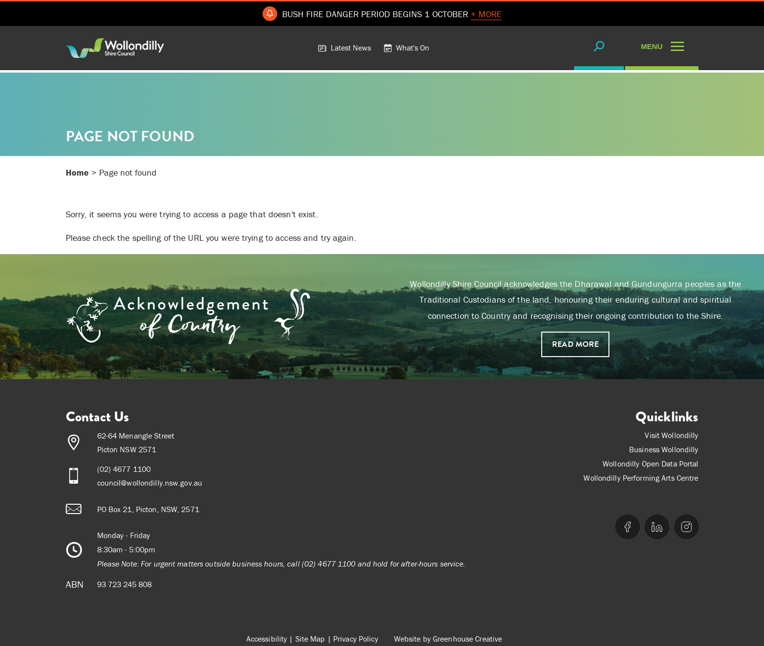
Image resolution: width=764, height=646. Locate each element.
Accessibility (267, 639)
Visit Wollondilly (671, 435)
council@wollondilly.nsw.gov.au (150, 483)
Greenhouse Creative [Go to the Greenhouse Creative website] (467, 639)
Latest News (344, 47)
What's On (406, 47)
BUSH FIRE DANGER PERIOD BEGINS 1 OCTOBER (391, 14)
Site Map (310, 639)
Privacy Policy (355, 639)
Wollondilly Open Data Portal (650, 463)
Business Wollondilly (663, 449)
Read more (575, 344)
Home (77, 172)
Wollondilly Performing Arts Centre (640, 478)
